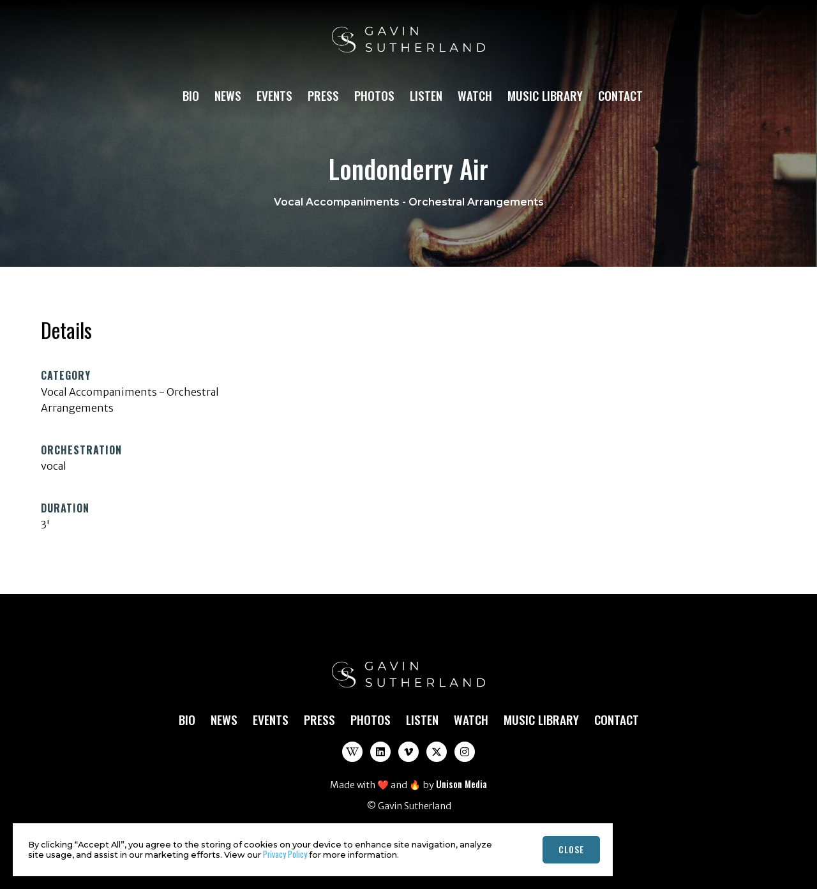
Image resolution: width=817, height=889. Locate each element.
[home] (408, 45)
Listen (426, 95)
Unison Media (461, 784)
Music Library (545, 95)
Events (274, 95)
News (227, 95)
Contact (620, 95)
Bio (191, 95)
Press (323, 95)
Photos (374, 95)
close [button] (571, 849)
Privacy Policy (285, 854)
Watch (475, 95)
